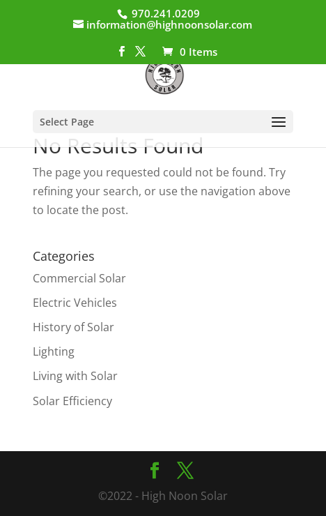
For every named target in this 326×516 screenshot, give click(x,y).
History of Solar (73, 327)
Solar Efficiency (72, 401)
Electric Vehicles (75, 302)
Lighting (54, 351)
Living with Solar (75, 376)
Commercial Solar (79, 278)
